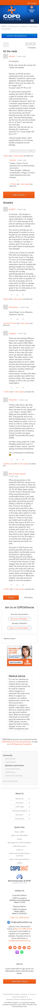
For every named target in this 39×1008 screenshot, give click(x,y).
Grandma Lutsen (8, 464)
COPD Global (19, 807)
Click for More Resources (17, 36)
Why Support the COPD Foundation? (19, 843)
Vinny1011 (13, 400)
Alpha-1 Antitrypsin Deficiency (19, 859)
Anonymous (13, 307)
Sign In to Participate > (19, 628)
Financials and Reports (19, 811)
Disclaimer (24, 994)
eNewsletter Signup (19, 981)
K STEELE (13, 184)
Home (4, 26)
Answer (11, 597)
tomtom (12, 56)
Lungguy (12, 333)
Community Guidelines (19, 997)
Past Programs (19, 819)
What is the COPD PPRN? (19, 835)
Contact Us (19, 850)
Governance (19, 815)
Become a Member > (19, 618)
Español (19, 863)
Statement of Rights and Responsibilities (19, 999)
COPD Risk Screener (19, 846)
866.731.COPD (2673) (23, 929)
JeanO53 (12, 209)
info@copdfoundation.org (19, 940)
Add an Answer (19, 195)
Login (34, 3)
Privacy (32, 994)
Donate (31, 9)
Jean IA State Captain (17, 474)
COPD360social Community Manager (16, 742)
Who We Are (19, 799)
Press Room (19, 803)
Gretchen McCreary (9, 323)
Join (28, 3)
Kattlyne (6, 156)
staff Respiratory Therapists (20, 744)
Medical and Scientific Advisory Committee (19, 854)
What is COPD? (19, 832)
